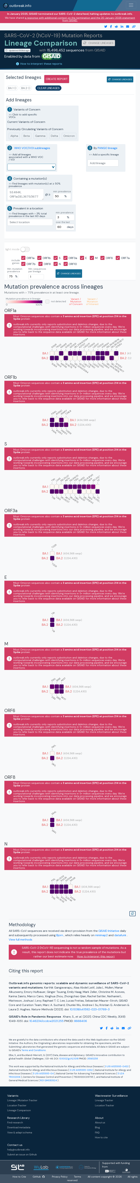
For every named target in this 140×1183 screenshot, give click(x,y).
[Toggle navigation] (131, 5)
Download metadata (18, 1127)
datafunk (120, 935)
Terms (77, 1176)
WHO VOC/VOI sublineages (32, 148)
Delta (54, 136)
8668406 (80, 1021)
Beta (27, 136)
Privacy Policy (59, 1176)
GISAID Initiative (109, 931)
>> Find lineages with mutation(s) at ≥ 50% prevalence (35, 184)
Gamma (40, 136)
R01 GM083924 (48, 1080)
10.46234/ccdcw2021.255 (46, 1021)
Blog (97, 1127)
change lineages (98, 43)
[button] (12, 88)
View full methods (20, 939)
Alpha (14, 136)
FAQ (97, 1132)
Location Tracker (16, 1105)
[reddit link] (115, 27)
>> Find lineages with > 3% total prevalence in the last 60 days (28, 214)
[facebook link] (109, 27)
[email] (126, 27)
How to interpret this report (96, 956)
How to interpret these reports (41, 64)
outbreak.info (17, 5)
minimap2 (101, 935)
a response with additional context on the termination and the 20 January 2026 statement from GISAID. (80, 19)
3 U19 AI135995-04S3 (117, 1066)
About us (100, 1122)
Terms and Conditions (34, 1050)
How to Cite (20, 1176)
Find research (15, 1122)
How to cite (101, 1137)
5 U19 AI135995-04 (43, 1073)
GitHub (39, 1176)
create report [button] (57, 79)
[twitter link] (104, 27)
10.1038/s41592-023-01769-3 (90, 1009)
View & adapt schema (19, 1132)
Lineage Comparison (19, 1110)
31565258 (92, 1058)
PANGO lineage (107, 148)
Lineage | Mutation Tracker (22, 1100)
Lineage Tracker (104, 1100)
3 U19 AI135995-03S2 (81, 1070)
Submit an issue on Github (22, 1154)
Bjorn (60, 935)
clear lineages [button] (48, 88)
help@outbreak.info (18, 1149)
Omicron (69, 136)
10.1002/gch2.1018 (69, 1058)
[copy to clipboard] (132, 27)
